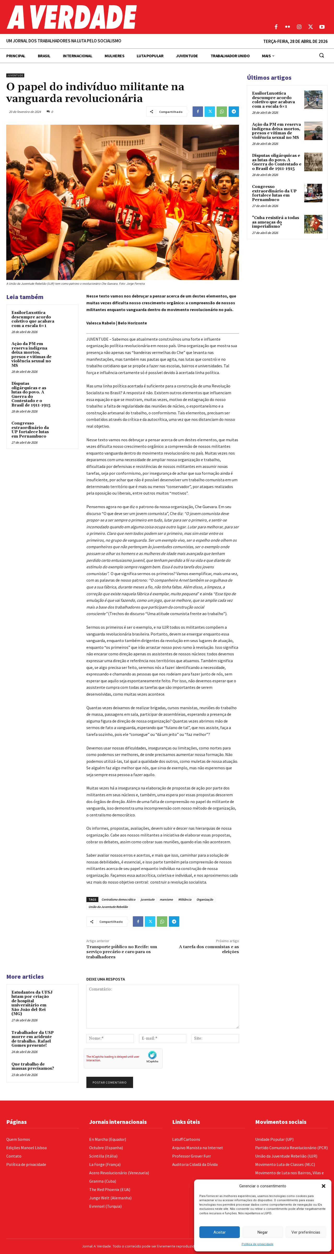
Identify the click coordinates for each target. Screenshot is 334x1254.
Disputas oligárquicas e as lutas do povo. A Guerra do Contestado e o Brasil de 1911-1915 (30, 394)
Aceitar (219, 1232)
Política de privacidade (257, 1244)
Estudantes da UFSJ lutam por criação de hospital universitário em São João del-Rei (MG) (31, 1003)
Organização (204, 899)
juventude (147, 899)
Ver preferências (305, 1232)
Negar (263, 1232)
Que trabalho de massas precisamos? (32, 1066)
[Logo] (125, 17)
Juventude (15, 75)
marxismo (166, 899)
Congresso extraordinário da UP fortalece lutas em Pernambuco (30, 430)
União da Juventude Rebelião (108, 907)
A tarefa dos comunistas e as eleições (209, 949)
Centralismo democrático (118, 899)
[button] (323, 1186)
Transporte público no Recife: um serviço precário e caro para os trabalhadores (121, 951)
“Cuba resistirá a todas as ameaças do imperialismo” (275, 222)
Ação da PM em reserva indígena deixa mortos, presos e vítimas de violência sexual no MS (31, 354)
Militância (184, 899)
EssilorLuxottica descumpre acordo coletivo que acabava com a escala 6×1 (32, 319)
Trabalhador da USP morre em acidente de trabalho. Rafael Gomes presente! (32, 1039)
